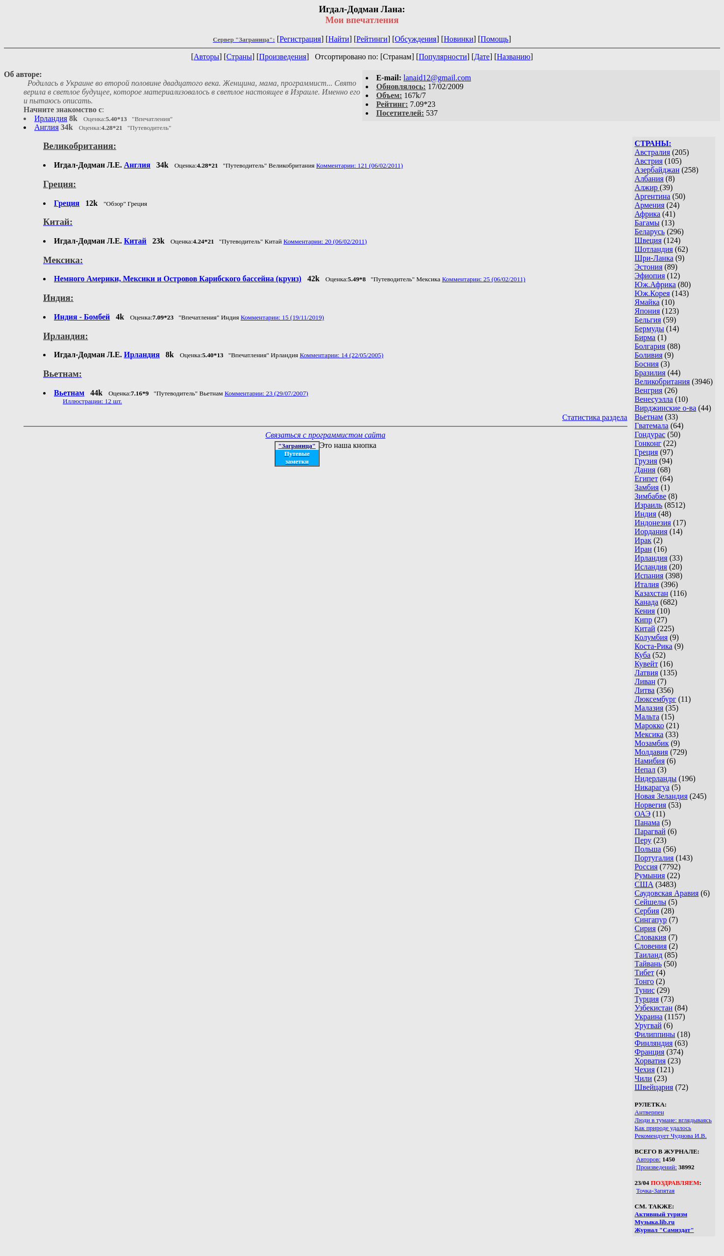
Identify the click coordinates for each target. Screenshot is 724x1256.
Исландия (651, 567)
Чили (643, 1078)
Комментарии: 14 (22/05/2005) (341, 355)
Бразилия (650, 373)
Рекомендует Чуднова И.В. (671, 1135)
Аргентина (653, 196)
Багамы (647, 223)
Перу (643, 840)
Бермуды (649, 328)
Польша (648, 849)
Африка (648, 214)
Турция (647, 999)
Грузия (646, 461)
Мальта (647, 717)
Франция (650, 1052)
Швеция (648, 240)
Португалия (654, 858)
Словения (651, 946)
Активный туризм (661, 1214)
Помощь (494, 39)
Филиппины (655, 1034)
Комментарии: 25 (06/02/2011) (483, 279)
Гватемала (652, 425)
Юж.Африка (655, 284)
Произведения (283, 56)
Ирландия (50, 118)
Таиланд (649, 955)
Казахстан (651, 593)
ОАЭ (642, 814)
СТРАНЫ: (653, 143)
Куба (643, 655)
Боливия (649, 355)
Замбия (647, 487)
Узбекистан (654, 1008)
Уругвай (648, 1025)
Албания (649, 178)
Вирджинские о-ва (666, 408)
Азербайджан (657, 170)
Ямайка (647, 302)
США (644, 884)
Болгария (650, 346)
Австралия (652, 152)
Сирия (645, 928)
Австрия (649, 161)
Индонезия (653, 522)
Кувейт (646, 664)
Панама (647, 822)
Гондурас (650, 434)
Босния (647, 364)
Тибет (644, 972)
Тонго (644, 981)
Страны (239, 56)
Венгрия (649, 390)
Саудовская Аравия (667, 893)
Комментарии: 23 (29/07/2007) (266, 393)
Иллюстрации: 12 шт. (92, 401)
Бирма (645, 337)
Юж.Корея (652, 293)
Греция (646, 452)
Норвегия (651, 805)
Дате (482, 56)
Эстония (649, 267)
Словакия (651, 937)
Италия (647, 584)
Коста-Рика (654, 646)
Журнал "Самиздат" (664, 1229)
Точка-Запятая (655, 1190)
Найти (339, 39)
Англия (46, 127)
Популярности (443, 56)
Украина (649, 1016)
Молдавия (651, 752)
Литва (645, 690)
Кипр (643, 620)
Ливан (645, 681)
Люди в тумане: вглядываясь (673, 1120)
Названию (514, 56)
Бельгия (648, 320)
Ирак (643, 540)
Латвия (646, 672)
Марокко (649, 725)
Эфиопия (650, 275)
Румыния (650, 875)
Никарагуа (652, 787)
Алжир (647, 187)
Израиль (649, 505)
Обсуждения (415, 39)
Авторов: (648, 1159)
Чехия (645, 1069)
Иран (643, 549)
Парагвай (650, 831)
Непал (645, 769)
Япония (647, 311)
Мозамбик (652, 743)
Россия (646, 866)
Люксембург (655, 699)
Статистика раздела (594, 417)
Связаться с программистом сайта (325, 435)
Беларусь (650, 231)
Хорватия (650, 1061)
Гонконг (648, 443)
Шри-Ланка (654, 258)
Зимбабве (651, 496)
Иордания (651, 531)
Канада (646, 602)
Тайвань (648, 964)
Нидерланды (656, 778)
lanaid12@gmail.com (437, 78)
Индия (645, 514)
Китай (645, 628)
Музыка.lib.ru (655, 1222)
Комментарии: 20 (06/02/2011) (325, 241)
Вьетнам (649, 417)
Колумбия (651, 637)
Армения (650, 205)
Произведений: (656, 1167)
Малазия (649, 708)
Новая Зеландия (661, 796)
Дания (645, 470)
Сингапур (651, 919)
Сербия (647, 911)
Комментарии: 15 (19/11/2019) (282, 317)
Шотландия (654, 249)
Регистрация (300, 39)
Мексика (649, 734)
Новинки (459, 39)
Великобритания (662, 381)
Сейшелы (651, 902)
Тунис (645, 990)
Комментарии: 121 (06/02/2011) (359, 165)
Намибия (650, 761)
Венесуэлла (654, 399)
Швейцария (654, 1087)
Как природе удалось (663, 1128)
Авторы (206, 56)
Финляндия (654, 1043)
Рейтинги (372, 39)
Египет (646, 478)
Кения (645, 611)
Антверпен (649, 1112)
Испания (649, 575)
